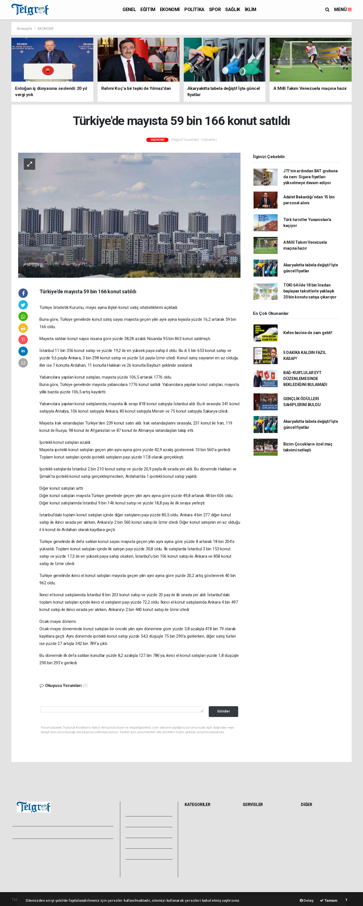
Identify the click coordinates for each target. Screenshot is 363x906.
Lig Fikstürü (254, 842)
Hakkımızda (24, 852)
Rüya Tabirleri (314, 836)
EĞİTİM (147, 9)
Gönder (223, 711)
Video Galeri (143, 821)
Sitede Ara (312, 817)
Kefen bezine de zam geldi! (307, 332)
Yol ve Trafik (255, 823)
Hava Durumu (256, 817)
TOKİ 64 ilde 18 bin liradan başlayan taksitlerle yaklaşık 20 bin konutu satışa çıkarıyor (310, 291)
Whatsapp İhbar (74, 858)
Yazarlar (139, 832)
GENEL (129, 9)
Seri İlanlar (253, 861)
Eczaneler (253, 836)
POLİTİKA (194, 9)
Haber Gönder (73, 865)
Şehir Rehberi (256, 867)
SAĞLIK (232, 9)
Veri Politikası (25, 865)
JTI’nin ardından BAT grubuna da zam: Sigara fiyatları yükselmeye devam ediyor (310, 177)
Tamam (328, 900)
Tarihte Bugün (256, 848)
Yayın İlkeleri (25, 858)
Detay (307, 900)
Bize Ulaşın (141, 864)
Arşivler (139, 843)
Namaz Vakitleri (258, 830)
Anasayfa (25, 28)
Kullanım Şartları (75, 852)
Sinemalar (253, 854)
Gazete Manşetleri (260, 873)
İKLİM (250, 9)
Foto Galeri (142, 811)
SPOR (215, 9)
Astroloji (310, 842)
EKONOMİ (170, 9)
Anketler (310, 823)
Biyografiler (313, 830)
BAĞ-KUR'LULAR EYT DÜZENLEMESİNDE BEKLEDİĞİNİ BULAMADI (305, 378)
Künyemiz (141, 854)
